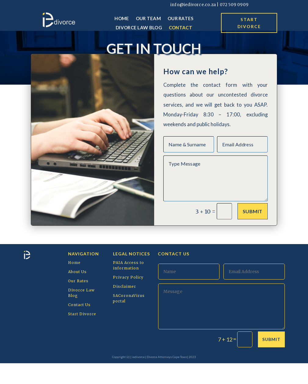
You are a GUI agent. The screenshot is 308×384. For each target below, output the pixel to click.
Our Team (148, 18)
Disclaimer (124, 307)
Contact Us (79, 325)
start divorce (249, 22)
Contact (180, 27)
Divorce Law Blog (139, 27)
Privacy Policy (128, 298)
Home (121, 18)
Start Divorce (82, 334)
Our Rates (181, 18)
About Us (77, 292)
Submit (253, 232)
